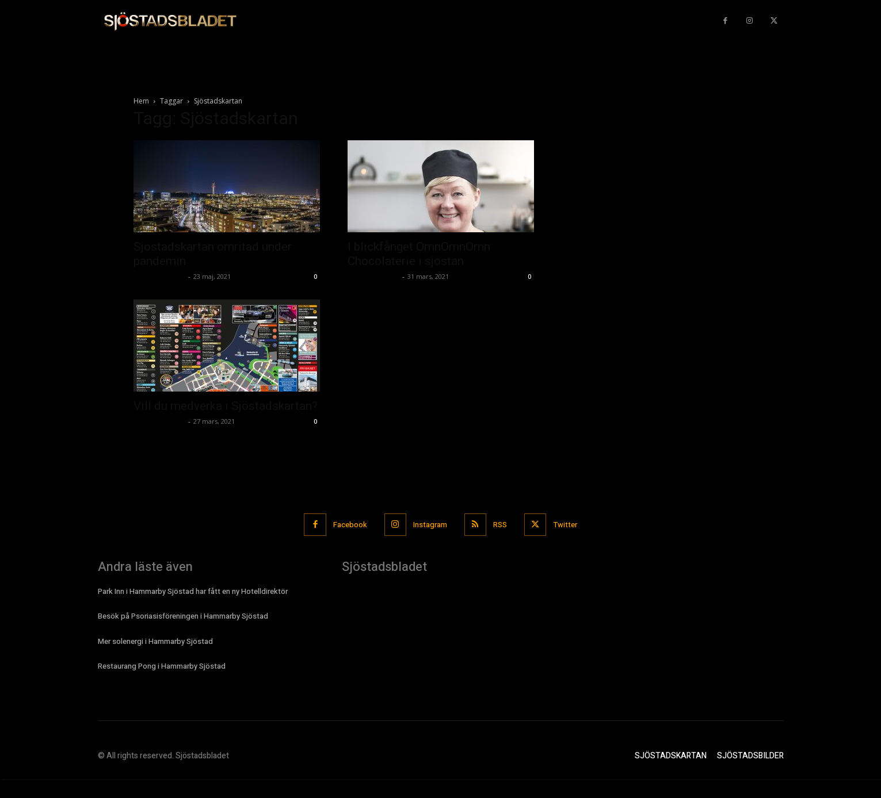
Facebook (350, 524)
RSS (501, 524)
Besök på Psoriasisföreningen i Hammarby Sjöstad (183, 616)
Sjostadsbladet (159, 276)
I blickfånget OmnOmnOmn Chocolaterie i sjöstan (419, 254)
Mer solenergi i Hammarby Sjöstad (155, 640)
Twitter (566, 524)
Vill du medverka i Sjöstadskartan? (226, 406)
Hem (141, 101)
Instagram (430, 524)
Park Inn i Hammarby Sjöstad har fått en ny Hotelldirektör (193, 591)
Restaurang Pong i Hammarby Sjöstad (162, 666)
